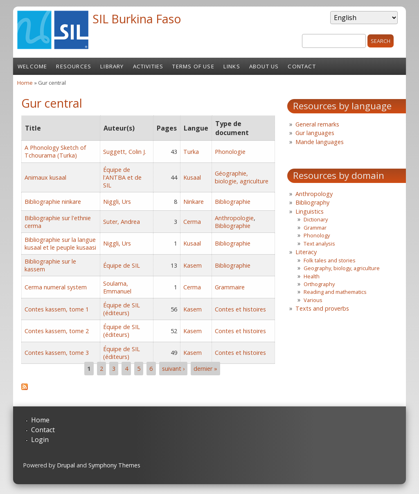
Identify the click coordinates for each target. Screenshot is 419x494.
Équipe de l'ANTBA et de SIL (122, 177)
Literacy (306, 252)
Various (313, 300)
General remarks (317, 124)
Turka (191, 152)
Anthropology (314, 194)
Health (312, 276)
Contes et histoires (240, 309)
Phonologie (230, 152)
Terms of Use (193, 66)
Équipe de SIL (121, 265)
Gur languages (314, 133)
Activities (148, 66)
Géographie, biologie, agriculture (241, 177)
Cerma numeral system (56, 287)
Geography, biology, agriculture (342, 268)
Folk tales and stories (330, 260)
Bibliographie (232, 201)
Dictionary (316, 219)
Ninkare (193, 201)
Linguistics (309, 211)
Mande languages (319, 142)
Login (40, 439)
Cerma (192, 222)
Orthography (319, 284)
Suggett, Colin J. (124, 152)
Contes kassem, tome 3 (57, 352)
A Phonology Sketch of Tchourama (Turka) (55, 151)
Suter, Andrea (121, 222)
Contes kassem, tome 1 (57, 309)
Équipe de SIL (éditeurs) (121, 309)
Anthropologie (234, 218)
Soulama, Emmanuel (117, 287)
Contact (301, 66)
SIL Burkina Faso (136, 19)
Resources (73, 66)
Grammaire (230, 287)
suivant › (173, 368)
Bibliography (312, 202)
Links (231, 66)
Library (112, 66)
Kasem (192, 265)
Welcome (32, 66)
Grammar (315, 227)
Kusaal (192, 177)
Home (25, 82)
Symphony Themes (114, 465)
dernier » (205, 368)
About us (264, 66)
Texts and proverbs (322, 308)
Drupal (66, 465)
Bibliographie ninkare (53, 201)
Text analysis (319, 243)
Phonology (317, 235)
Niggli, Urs (117, 201)
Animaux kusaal (45, 177)
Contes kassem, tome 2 (57, 331)
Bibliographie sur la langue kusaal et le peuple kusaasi (60, 243)
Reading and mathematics (335, 291)
